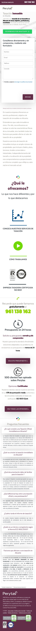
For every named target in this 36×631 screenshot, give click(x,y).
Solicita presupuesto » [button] (18, 361)
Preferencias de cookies (25, 613)
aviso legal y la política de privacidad (23, 82)
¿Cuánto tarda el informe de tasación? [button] (18, 513)
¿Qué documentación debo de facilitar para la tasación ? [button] (18, 473)
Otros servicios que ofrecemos (20, 587)
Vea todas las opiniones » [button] (18, 409)
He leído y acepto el (17, 82)
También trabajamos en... (7, 587)
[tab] (18, 430)
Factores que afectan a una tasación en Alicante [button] (18, 552)
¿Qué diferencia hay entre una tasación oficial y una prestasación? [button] (18, 495)
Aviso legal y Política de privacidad (16, 611)
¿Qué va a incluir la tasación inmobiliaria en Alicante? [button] (18, 453)
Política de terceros (13, 613)
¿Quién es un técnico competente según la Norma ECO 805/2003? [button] (18, 528)
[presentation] (13, 87)
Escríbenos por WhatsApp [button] (17, 31)
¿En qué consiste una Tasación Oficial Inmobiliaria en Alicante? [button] (18, 430)
